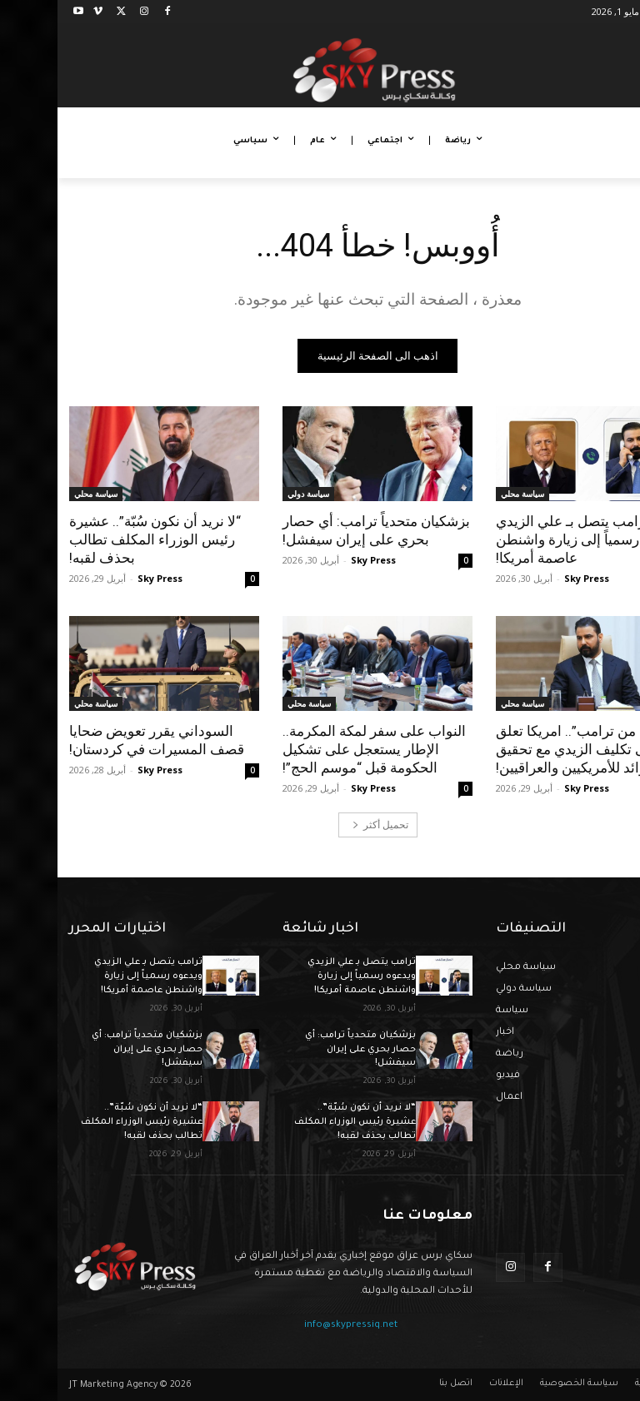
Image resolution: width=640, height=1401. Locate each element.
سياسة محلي (465, 493)
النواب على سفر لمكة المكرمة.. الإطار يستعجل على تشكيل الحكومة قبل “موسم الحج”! (316, 749)
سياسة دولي (251, 493)
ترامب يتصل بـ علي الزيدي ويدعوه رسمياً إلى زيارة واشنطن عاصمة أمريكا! (532, 539)
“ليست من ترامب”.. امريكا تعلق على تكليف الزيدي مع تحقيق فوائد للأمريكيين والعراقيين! (530, 749)
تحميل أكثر (323, 824)
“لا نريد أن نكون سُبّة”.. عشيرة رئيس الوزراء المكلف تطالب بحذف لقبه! (97, 539)
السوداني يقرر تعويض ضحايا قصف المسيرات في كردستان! (99, 740)
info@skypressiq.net (293, 1325)
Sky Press (529, 578)
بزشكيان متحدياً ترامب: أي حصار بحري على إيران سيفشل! (318, 530)
